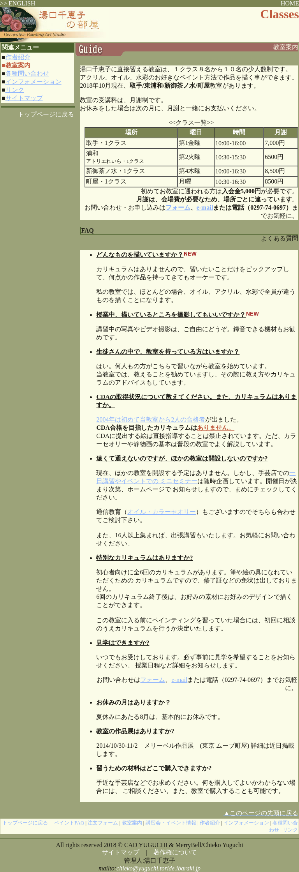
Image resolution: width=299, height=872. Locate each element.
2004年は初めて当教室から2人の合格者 (150, 419)
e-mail (205, 207)
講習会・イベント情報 (171, 823)
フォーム (152, 679)
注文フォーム (103, 823)
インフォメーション (33, 81)
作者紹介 (17, 57)
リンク (14, 89)
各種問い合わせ (27, 73)
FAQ (87, 230)
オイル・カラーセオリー (161, 511)
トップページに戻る (25, 823)
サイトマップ (24, 98)
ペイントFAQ (69, 823)
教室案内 (132, 823)
